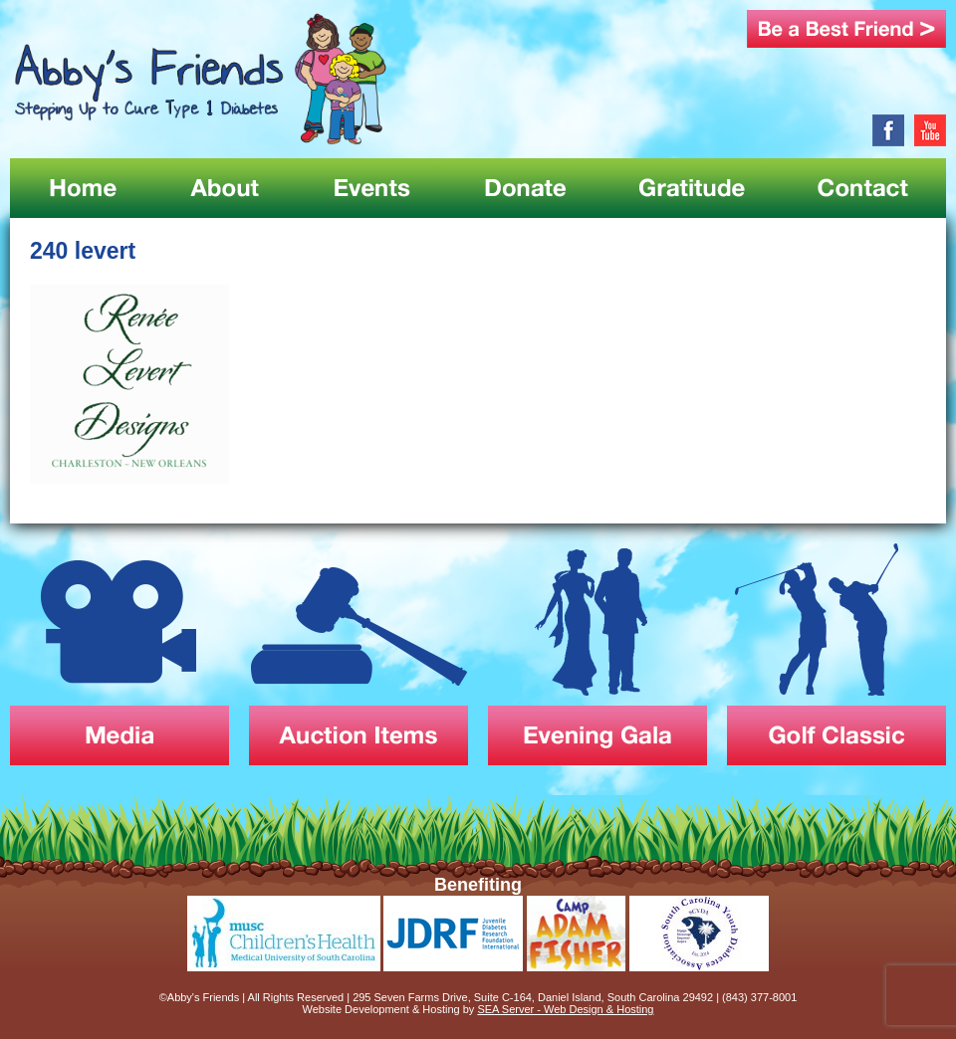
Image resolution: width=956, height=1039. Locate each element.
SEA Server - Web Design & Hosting (565, 1009)
